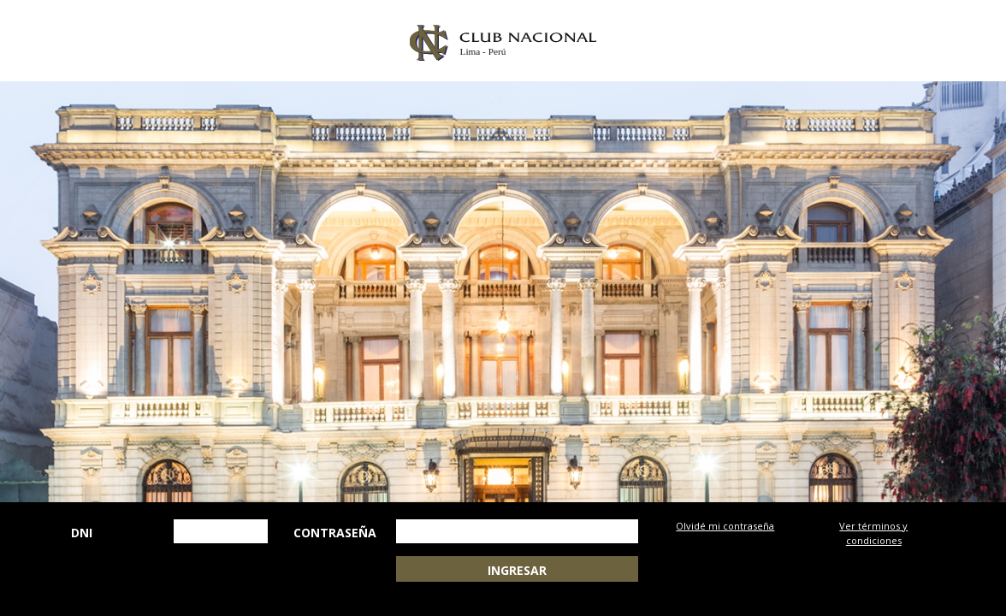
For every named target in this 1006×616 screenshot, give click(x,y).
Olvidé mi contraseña (725, 525)
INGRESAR (517, 570)
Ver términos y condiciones (873, 533)
